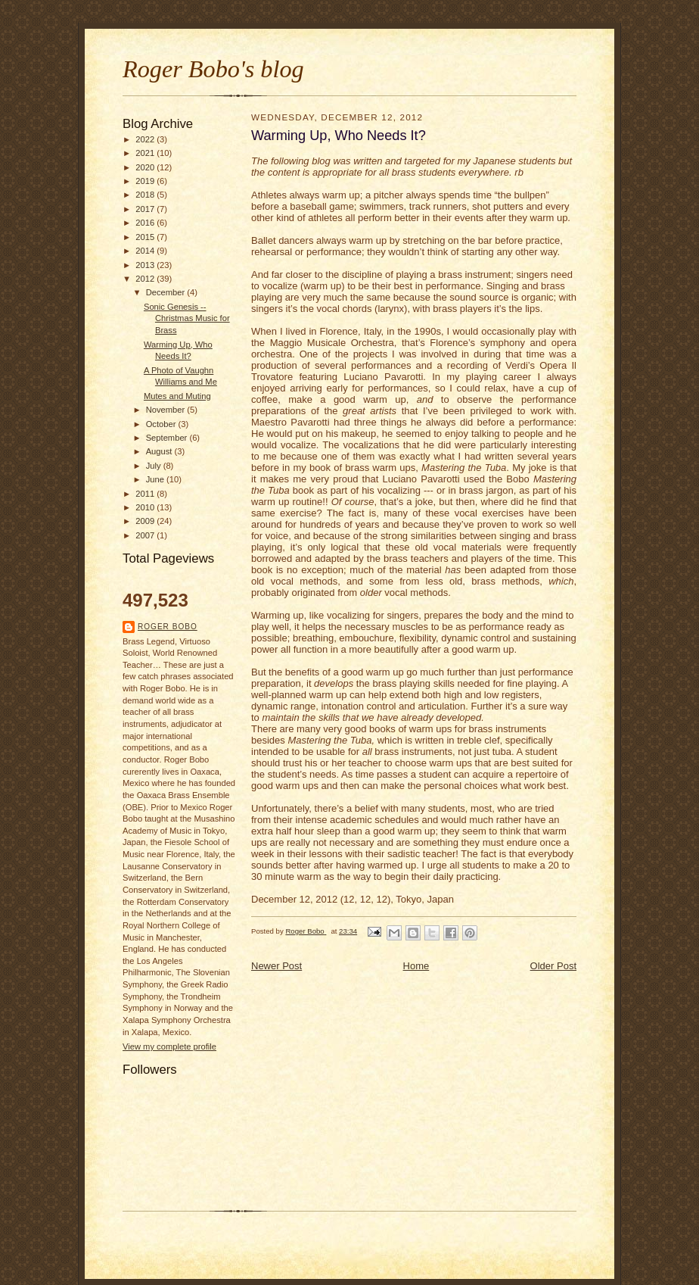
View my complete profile (169, 1046)
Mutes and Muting (177, 396)
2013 (146, 265)
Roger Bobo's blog (213, 69)
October (162, 424)
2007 (146, 535)
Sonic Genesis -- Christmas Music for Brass (187, 318)
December (167, 292)
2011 (146, 493)
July (154, 465)
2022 (146, 139)
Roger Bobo (167, 626)
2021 (146, 153)
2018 (146, 194)
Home (416, 966)
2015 (146, 237)
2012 (146, 278)
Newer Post (276, 966)
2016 (146, 222)
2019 (146, 181)
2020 (146, 167)
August (160, 451)
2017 (146, 209)
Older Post (553, 966)
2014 (146, 250)
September (168, 437)
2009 (146, 521)
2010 (146, 507)
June (156, 479)
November (167, 409)
